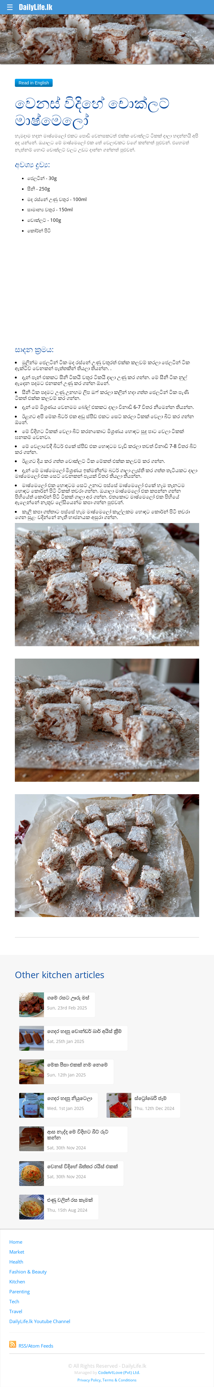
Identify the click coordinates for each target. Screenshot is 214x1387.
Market (16, 1252)
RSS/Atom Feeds (31, 1346)
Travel (15, 1311)
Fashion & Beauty (28, 1271)
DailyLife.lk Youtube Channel (39, 1321)
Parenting (19, 1291)
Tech (14, 1301)
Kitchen (17, 1281)
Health (16, 1262)
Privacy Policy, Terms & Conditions (107, 1380)
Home (15, 1242)
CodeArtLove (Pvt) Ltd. (119, 1372)
